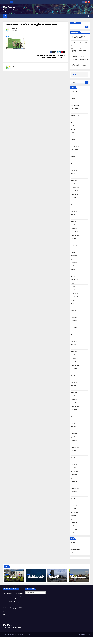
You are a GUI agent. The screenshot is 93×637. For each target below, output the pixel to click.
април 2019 (74, 341)
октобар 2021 (74, 266)
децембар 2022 (75, 225)
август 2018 (74, 368)
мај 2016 (73, 461)
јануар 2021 (74, 283)
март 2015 (73, 508)
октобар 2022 (74, 231)
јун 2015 (73, 498)
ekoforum (14, 28)
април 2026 (74, 91)
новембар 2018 (74, 358)
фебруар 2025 (74, 139)
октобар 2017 (74, 402)
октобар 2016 (74, 443)
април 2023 (74, 211)
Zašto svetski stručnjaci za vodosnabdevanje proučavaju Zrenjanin (78, 50)
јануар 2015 (74, 515)
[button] (86, 16)
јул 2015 (73, 495)
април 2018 (74, 382)
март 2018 (73, 385)
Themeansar (27, 634)
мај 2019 (73, 337)
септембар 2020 (75, 296)
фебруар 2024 (74, 177)
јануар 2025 (74, 142)
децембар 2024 (75, 146)
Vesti (7, 574)
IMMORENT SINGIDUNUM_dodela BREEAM (31, 24)
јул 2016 (73, 454)
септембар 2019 (75, 324)
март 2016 (73, 467)
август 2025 (74, 119)
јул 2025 (73, 122)
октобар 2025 (74, 112)
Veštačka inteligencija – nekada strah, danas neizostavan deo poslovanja (79, 44)
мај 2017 (73, 419)
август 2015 (74, 491)
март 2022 (73, 248)
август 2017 (74, 409)
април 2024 (74, 170)
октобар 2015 (74, 484)
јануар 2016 (74, 474)
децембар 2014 (75, 519)
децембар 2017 (74, 396)
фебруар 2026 (74, 98)
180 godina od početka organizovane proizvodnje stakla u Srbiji (79, 65)
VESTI (10, 16)
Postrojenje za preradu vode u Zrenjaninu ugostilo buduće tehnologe (78, 38)
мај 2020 (73, 303)
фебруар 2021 (74, 279)
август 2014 (74, 529)
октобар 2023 (74, 190)
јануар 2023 (74, 221)
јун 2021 (73, 272)
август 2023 (74, 197)
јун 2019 (73, 334)
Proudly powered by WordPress (9, 634)
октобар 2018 (74, 361)
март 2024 (73, 173)
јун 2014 (73, 532)
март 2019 (73, 344)
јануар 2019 (74, 351)
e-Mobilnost (19, 16)
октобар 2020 (74, 293)
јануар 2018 (74, 392)
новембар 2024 (75, 149)
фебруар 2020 (74, 307)
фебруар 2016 (74, 471)
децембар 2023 (75, 184)
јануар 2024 (74, 180)
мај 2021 (73, 276)
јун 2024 (73, 163)
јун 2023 (73, 204)
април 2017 (74, 423)
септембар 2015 (75, 488)
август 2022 (74, 238)
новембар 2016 (74, 440)
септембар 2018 (75, 365)
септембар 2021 (75, 269)
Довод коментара (75, 549)
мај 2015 (73, 502)
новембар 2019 (74, 317)
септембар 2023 (75, 194)
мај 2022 (73, 242)
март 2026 (73, 95)
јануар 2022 (74, 255)
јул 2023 (73, 201)
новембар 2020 (75, 290)
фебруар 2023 (74, 218)
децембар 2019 (75, 313)
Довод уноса (74, 546)
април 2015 (74, 505)
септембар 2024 (75, 156)
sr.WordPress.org (75, 552)
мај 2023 (73, 207)
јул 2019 (73, 331)
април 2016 (74, 464)
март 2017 (73, 426)
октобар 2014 (74, 525)
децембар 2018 (75, 355)
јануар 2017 (74, 433)
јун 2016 (73, 457)
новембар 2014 (74, 522)
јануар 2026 (74, 101)
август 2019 (74, 327)
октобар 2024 (74, 153)
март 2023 (73, 214)
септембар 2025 (75, 115)
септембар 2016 (75, 447)
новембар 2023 (75, 187)
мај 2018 (73, 378)
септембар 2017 (75, 406)
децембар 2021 (74, 259)
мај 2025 (73, 129)
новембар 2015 (74, 481)
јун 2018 (73, 375)
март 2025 (73, 136)
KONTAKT (46, 16)
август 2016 (74, 450)
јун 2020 (73, 300)
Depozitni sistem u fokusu (33, 16)
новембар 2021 (74, 262)
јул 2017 (73, 413)
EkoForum (9, 7)
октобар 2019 (74, 320)
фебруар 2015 (74, 512)
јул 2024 (73, 160)
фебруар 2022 (74, 252)
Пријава (73, 542)
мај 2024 (73, 166)
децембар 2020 (75, 286)
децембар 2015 (74, 478)
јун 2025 (73, 125)
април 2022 (74, 245)
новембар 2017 (74, 399)
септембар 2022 (75, 235)
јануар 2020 (74, 310)
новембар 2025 (75, 108)
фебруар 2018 (74, 389)
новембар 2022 (75, 228)
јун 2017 (73, 416)
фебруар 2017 (74, 430)
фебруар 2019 (74, 348)
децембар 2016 (75, 437)
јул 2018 (73, 372)
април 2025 (74, 132)
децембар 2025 (75, 105)
